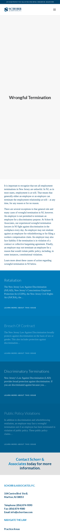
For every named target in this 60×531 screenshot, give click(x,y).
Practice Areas (12, 523)
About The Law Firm (14, 529)
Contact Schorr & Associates (26, 455)
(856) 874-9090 (50, 2)
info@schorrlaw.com (21, 506)
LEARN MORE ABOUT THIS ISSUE (20, 302)
